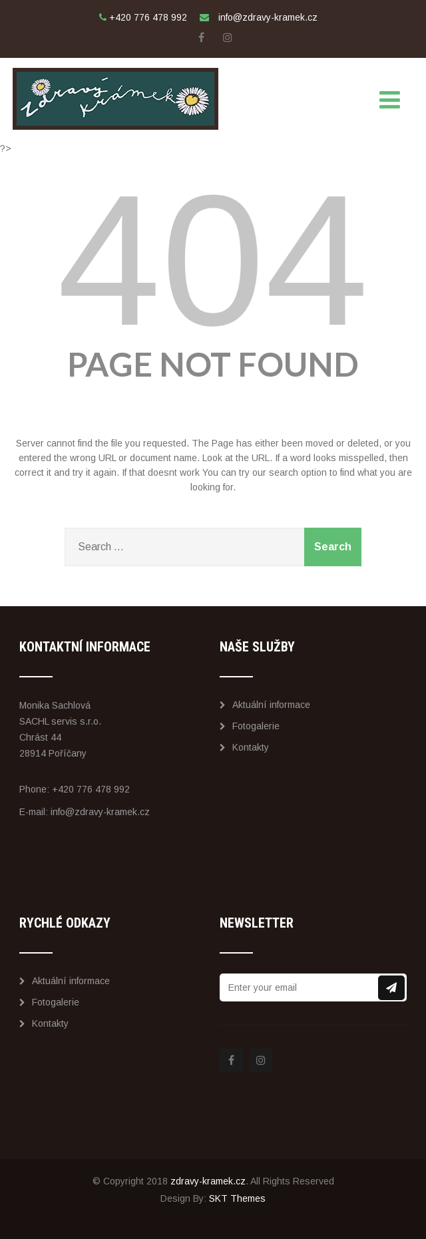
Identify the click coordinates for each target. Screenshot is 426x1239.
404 (213, 260)
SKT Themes (237, 1198)
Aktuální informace (265, 704)
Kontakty (244, 747)
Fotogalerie (250, 726)
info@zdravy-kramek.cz (100, 811)
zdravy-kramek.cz (208, 1181)
